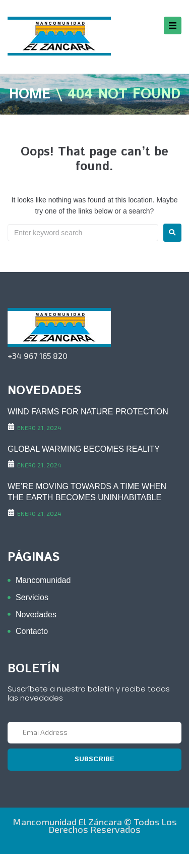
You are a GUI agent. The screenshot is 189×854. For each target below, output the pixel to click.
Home (29, 94)
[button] (172, 25)
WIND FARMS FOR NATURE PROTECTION (88, 411)
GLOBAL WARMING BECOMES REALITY (84, 449)
